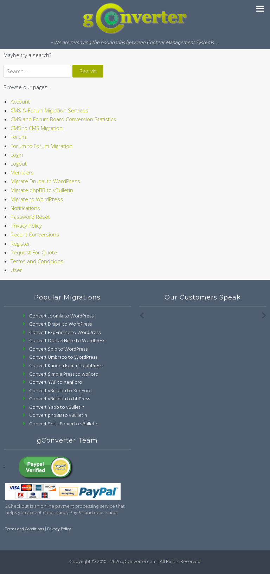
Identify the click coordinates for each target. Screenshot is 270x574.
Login (17, 154)
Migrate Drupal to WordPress (45, 181)
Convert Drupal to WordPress (60, 324)
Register (20, 243)
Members (22, 172)
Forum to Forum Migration (41, 145)
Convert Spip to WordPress (58, 349)
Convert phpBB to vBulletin (58, 416)
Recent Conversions (35, 234)
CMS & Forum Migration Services (49, 110)
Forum (18, 136)
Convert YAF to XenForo (55, 382)
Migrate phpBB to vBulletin (42, 189)
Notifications (25, 207)
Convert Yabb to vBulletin (56, 407)
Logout (19, 163)
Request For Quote (34, 252)
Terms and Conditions (37, 261)
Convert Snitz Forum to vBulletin (63, 424)
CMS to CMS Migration (37, 127)
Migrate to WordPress (37, 199)
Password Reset (30, 216)
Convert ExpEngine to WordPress (65, 333)
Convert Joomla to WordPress (61, 316)
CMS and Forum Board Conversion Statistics (63, 119)
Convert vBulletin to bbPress (59, 399)
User (16, 269)
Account (20, 101)
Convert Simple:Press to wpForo (63, 374)
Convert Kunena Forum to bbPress (65, 366)
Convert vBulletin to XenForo (60, 391)
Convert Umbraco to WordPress (63, 357)
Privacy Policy (26, 225)
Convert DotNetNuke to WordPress (67, 341)
